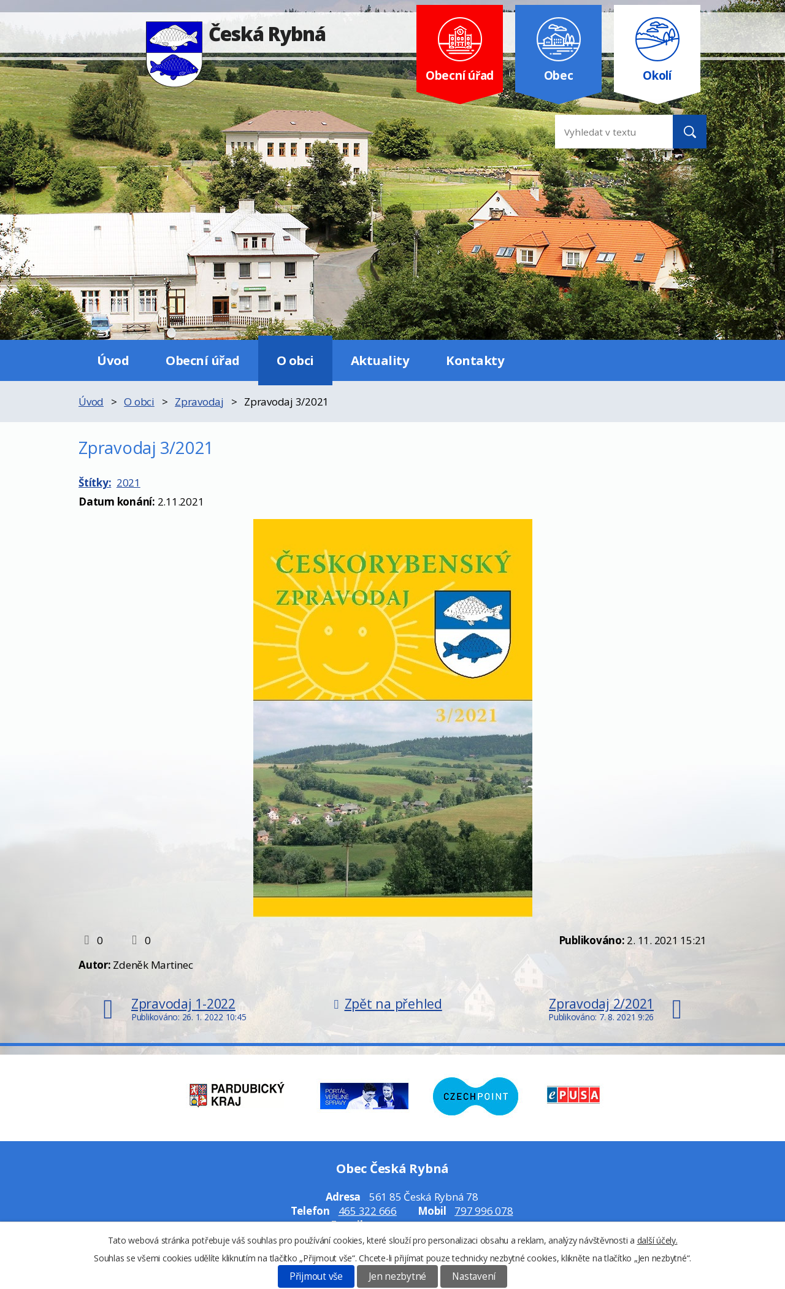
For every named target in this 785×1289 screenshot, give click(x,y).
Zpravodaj (199, 401)
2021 (128, 482)
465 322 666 (368, 1211)
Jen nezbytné (397, 1276)
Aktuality (380, 360)
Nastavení (474, 1276)
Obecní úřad (203, 360)
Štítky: (94, 482)
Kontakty (475, 360)
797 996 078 (483, 1211)
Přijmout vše (316, 1276)
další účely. (657, 1240)
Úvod (113, 360)
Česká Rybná (236, 33)
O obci (295, 360)
